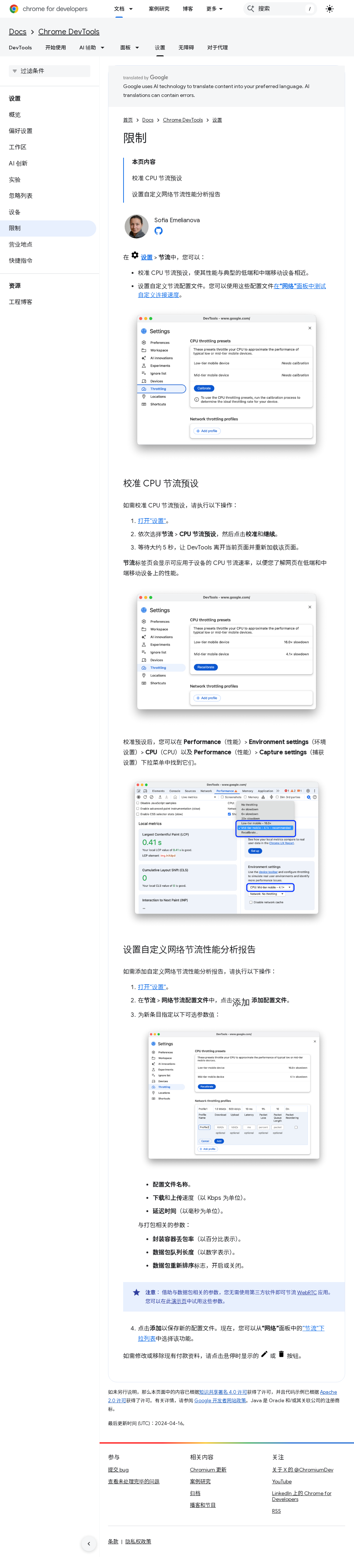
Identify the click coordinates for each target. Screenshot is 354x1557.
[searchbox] (49, 71)
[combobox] (280, 8)
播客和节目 (203, 1505)
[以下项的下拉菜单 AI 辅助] (105, 47)
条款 (113, 1541)
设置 (217, 120)
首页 (128, 120)
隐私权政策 (138, 1541)
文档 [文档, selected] (119, 9)
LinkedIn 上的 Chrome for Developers (302, 1496)
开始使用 (55, 47)
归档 (195, 1493)
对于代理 (217, 47)
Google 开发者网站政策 (220, 1400)
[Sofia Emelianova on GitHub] (159, 233)
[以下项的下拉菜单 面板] (139, 47)
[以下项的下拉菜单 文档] (133, 8)
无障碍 (186, 47)
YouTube (282, 1481)
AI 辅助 (87, 47)
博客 (188, 9)
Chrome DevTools (69, 31)
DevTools (20, 47)
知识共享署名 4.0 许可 (223, 1392)
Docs (18, 31)
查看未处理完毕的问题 (134, 1481)
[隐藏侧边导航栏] (88, 1543)
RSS (276, 1511)
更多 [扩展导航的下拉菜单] (211, 9)
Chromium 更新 (208, 1469)
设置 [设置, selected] (160, 47)
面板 (125, 47)
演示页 (179, 1301)
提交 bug (118, 1469)
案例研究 (159, 9)
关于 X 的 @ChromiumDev (302, 1469)
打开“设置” (152, 521)
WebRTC (307, 1292)
